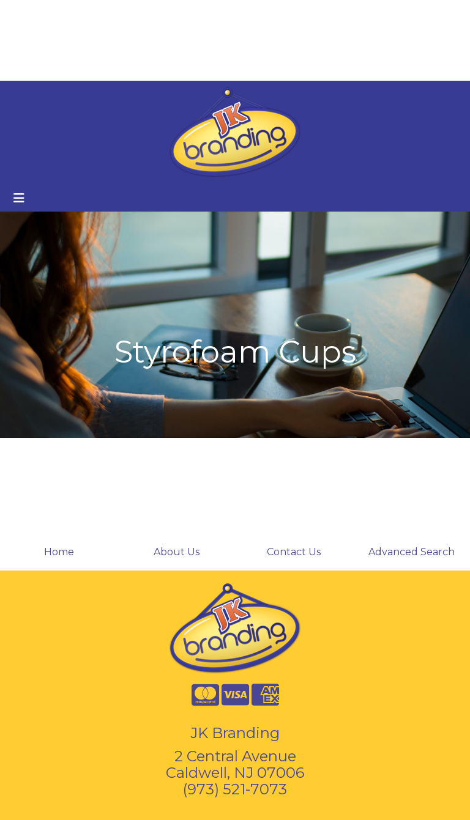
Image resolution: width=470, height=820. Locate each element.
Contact (129, 13)
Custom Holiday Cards (65, 67)
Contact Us (294, 552)
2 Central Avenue (235, 756)
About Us (177, 552)
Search (300, 13)
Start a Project (163, 67)
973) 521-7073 (237, 789)
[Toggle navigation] (19, 198)
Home (27, 13)
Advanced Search (411, 552)
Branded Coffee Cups (64, 40)
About (65, 13)
